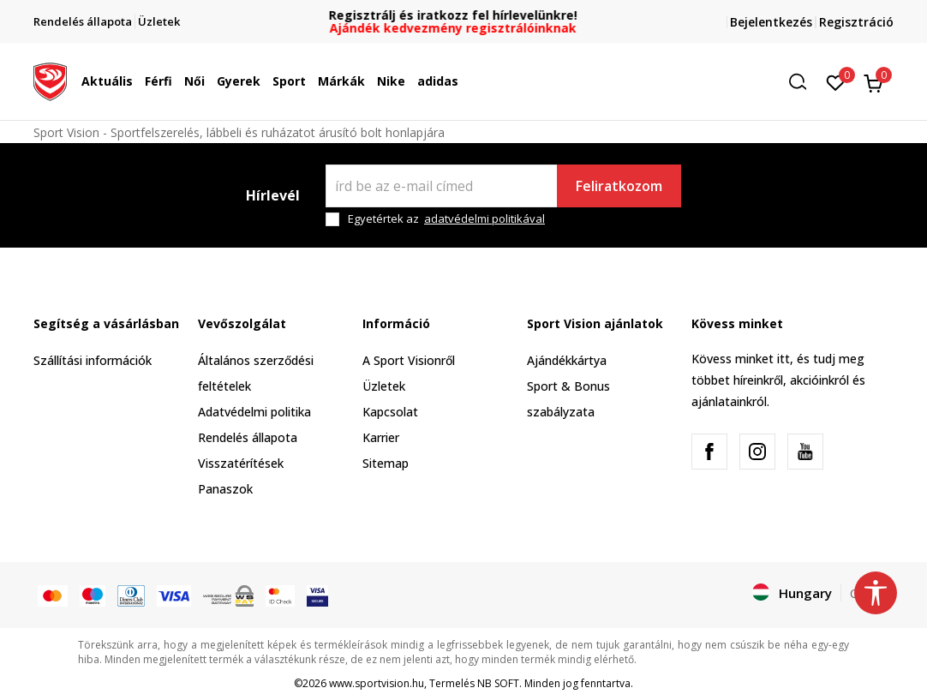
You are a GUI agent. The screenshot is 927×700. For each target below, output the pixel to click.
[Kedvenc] (835, 81)
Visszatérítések (241, 463)
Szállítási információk (92, 360)
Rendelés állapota (247, 437)
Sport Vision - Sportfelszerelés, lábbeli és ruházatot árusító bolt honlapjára (239, 132)
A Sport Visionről (408, 360)
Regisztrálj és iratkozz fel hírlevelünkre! (463, 15)
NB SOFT (498, 683)
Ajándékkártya (567, 360)
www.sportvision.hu (376, 683)
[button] (803, 82)
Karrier (380, 437)
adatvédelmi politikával (484, 218)
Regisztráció (856, 22)
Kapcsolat (390, 412)
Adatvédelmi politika (254, 412)
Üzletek (383, 386)
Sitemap (385, 463)
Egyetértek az (446, 219)
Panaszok (225, 489)
